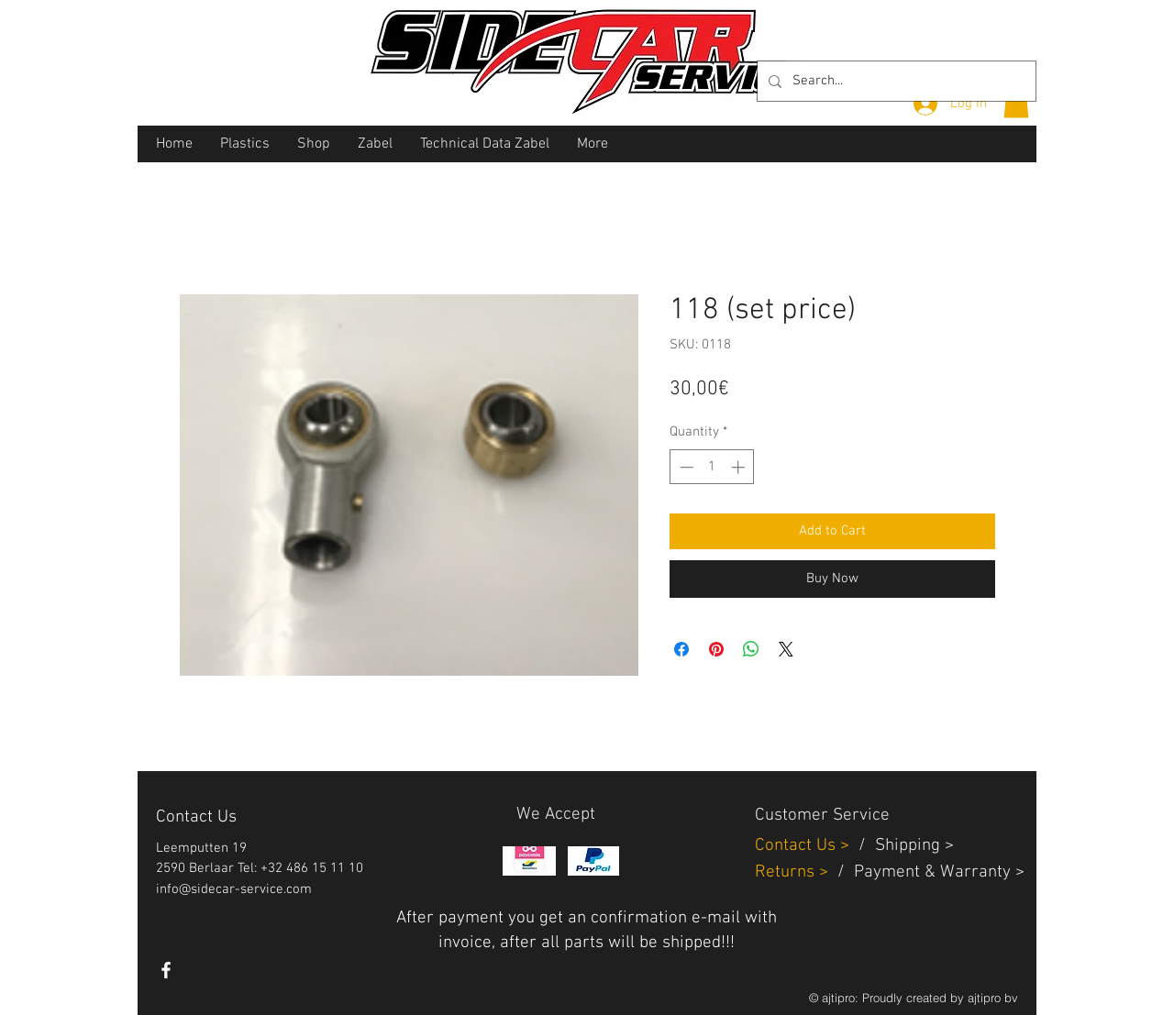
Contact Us (797, 845)
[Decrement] (684, 467)
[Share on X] (786, 649)
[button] (1016, 102)
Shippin (903, 845)
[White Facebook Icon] (166, 970)
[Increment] (739, 467)
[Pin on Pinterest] (716, 649)
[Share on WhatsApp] (751, 649)
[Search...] (894, 81)
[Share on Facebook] (681, 649)
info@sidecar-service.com (234, 889)
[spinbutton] (712, 467)
